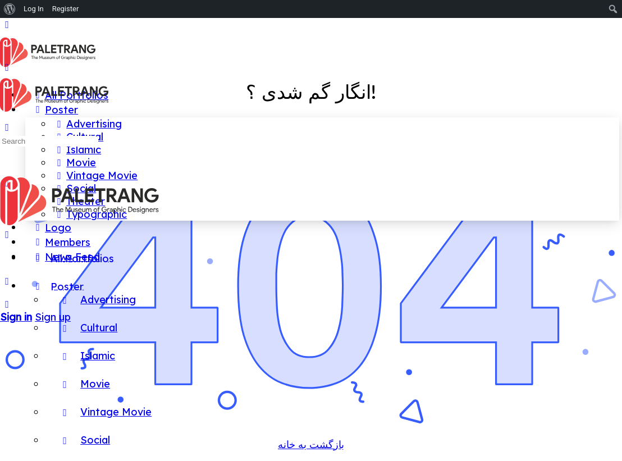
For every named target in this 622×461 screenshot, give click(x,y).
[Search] (7, 304)
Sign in (16, 317)
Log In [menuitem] (34, 8)
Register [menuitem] (65, 8)
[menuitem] (10, 9)
